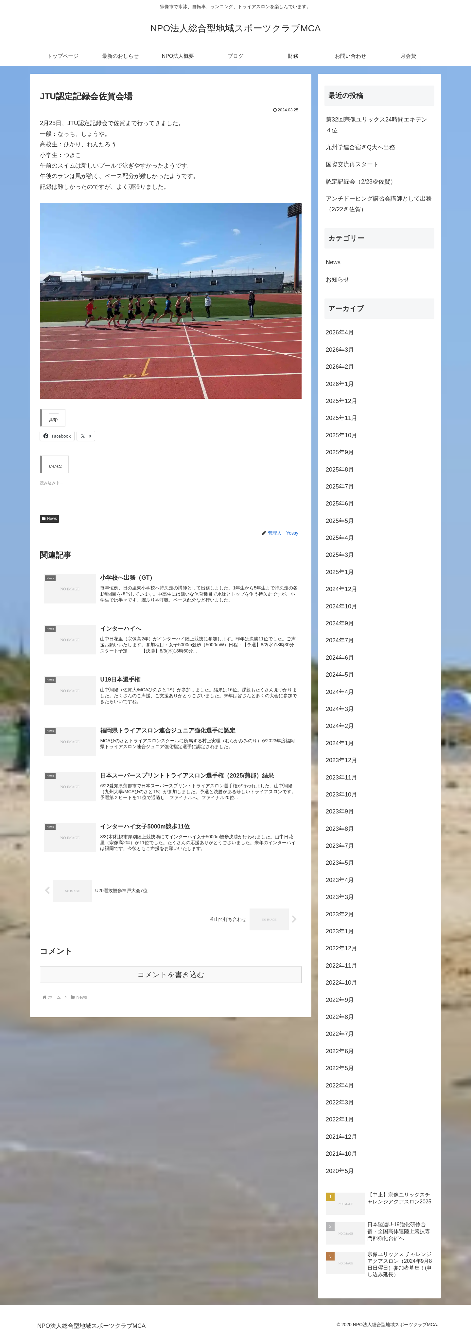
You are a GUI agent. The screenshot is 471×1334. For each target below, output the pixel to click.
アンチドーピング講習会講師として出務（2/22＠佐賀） (379, 203)
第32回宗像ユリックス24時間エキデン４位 (376, 124)
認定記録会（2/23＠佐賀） (361, 181)
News (49, 518)
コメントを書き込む (170, 978)
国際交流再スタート (352, 164)
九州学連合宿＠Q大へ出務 (360, 147)
